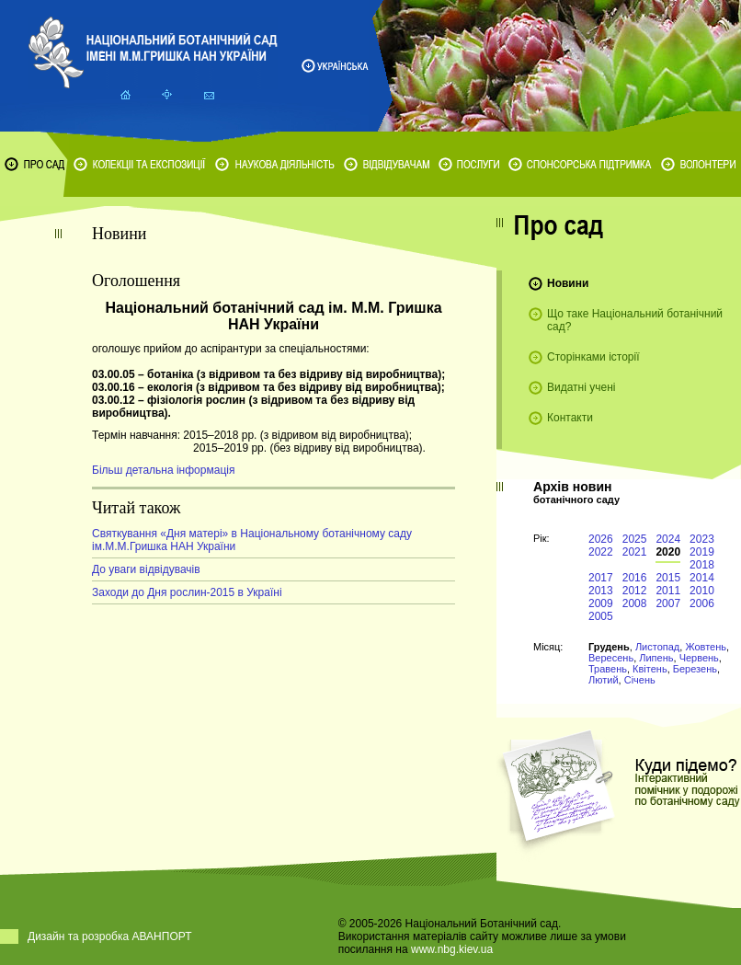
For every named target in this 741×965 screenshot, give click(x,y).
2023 (702, 539)
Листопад (657, 646)
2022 (600, 552)
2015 (668, 577)
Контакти (570, 417)
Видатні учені (581, 387)
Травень (607, 668)
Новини (567, 283)
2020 (668, 552)
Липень (656, 657)
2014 (702, 577)
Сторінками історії (593, 356)
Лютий (603, 679)
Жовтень (705, 646)
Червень (699, 657)
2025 (634, 539)
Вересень (610, 657)
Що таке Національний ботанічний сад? (635, 320)
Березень (695, 668)
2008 (634, 603)
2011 (668, 590)
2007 (668, 603)
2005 (600, 616)
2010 (702, 590)
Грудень (609, 646)
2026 (600, 539)
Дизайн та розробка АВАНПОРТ (110, 936)
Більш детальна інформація (163, 470)
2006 (702, 603)
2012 (634, 590)
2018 (702, 564)
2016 (634, 577)
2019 (702, 552)
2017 (600, 577)
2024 (668, 539)
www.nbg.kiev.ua (452, 949)
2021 (634, 552)
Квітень (650, 668)
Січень (640, 679)
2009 (600, 603)
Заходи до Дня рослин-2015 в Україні (187, 592)
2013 (600, 590)
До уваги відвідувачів (146, 569)
